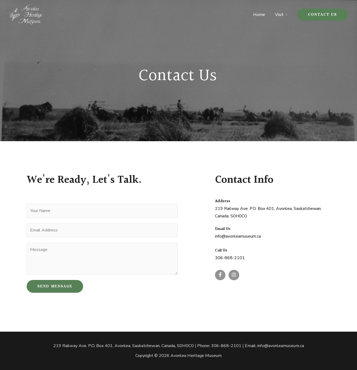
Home (261, 15)
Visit (279, 15)
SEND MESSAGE (54, 286)
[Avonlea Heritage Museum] (26, 14)
